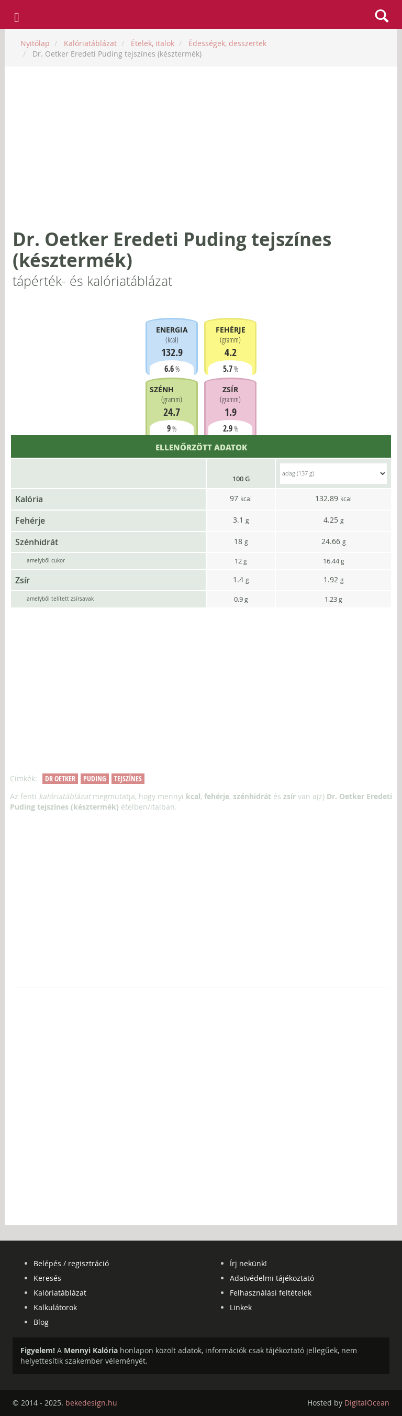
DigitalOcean (366, 1403)
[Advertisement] (201, 147)
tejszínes (128, 778)
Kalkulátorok (55, 1307)
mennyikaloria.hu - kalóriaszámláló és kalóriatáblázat (201, 14)
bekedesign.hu (91, 1403)
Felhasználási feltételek (270, 1293)
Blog (41, 1322)
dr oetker (60, 778)
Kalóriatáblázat (60, 1293)
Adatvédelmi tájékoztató (272, 1278)
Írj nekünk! (248, 1263)
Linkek (241, 1307)
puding (94, 778)
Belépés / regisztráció (71, 1263)
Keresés (47, 1278)
